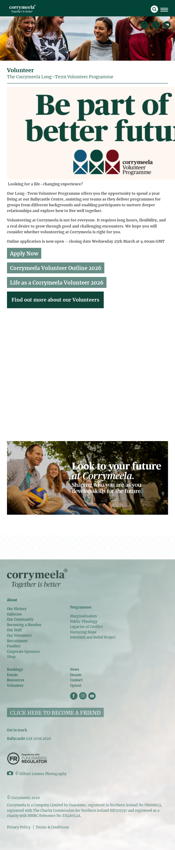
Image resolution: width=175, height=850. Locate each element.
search (154, 9)
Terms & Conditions (52, 827)
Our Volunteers (19, 635)
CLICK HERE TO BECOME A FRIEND (55, 713)
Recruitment (17, 641)
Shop (11, 657)
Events (12, 675)
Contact (76, 680)
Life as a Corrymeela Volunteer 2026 (56, 282)
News (74, 669)
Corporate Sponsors (23, 651)
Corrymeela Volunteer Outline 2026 (55, 268)
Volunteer (15, 685)
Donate (76, 675)
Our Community (20, 619)
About (12, 600)
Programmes (81, 607)
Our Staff (14, 630)
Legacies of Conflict (86, 627)
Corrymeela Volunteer (22, 9)
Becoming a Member (24, 625)
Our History (16, 609)
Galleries (14, 614)
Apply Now (24, 253)
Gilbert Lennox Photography (42, 774)
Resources (15, 680)
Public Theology (83, 621)
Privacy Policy (18, 827)
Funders (14, 646)
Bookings (15, 669)
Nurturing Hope (83, 632)
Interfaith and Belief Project (93, 637)
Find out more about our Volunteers (55, 300)
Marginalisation (83, 616)
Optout (75, 685)
